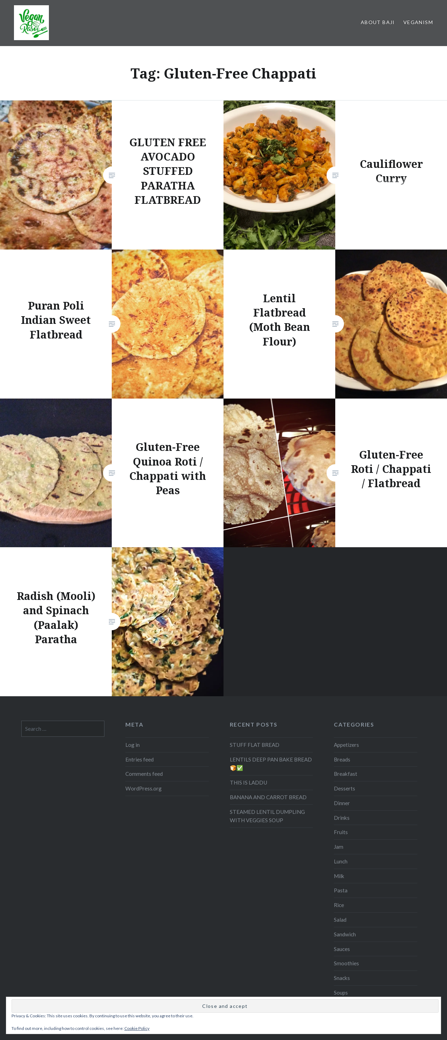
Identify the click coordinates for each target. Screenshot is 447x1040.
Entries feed (139, 696)
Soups (341, 929)
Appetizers (346, 681)
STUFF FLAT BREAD (254, 681)
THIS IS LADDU (248, 719)
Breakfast (345, 710)
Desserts (344, 725)
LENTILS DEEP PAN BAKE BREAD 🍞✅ (271, 700)
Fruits (341, 768)
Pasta (340, 827)
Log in (132, 681)
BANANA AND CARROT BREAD (268, 733)
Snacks (342, 914)
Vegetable (346, 958)
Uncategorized (351, 944)
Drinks (342, 754)
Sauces (342, 885)
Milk (339, 812)
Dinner (342, 739)
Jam (338, 783)
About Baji (378, 22)
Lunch (340, 798)
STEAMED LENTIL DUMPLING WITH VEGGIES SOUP (267, 752)
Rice (339, 841)
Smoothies (346, 900)
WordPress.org (143, 725)
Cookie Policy (136, 1028)
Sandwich (345, 871)
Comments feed (144, 710)
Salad (340, 856)
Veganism (418, 22)
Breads (342, 696)
